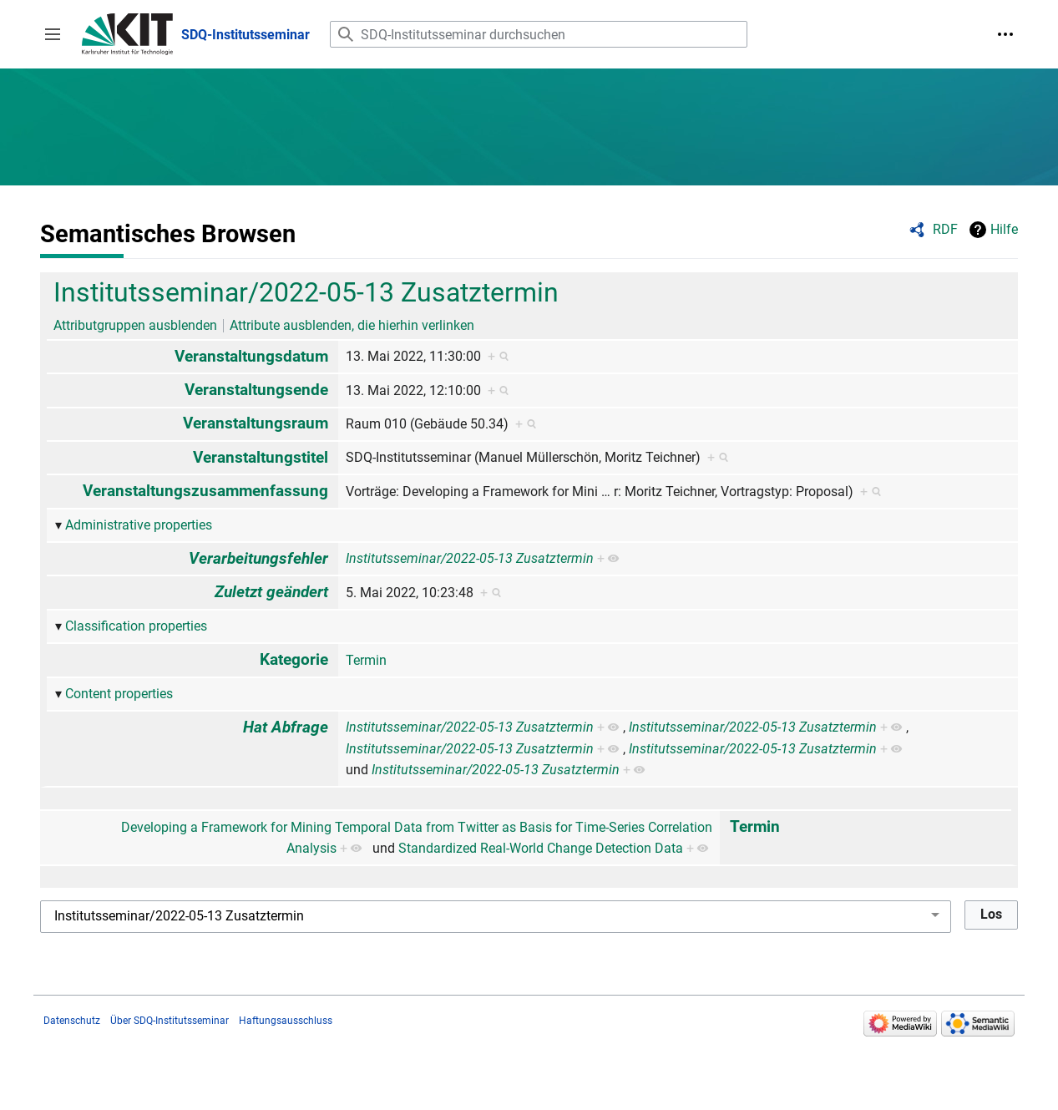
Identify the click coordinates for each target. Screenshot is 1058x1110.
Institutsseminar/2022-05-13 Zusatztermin (306, 292)
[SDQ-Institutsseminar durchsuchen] (538, 34)
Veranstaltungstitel (260, 457)
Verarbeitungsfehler (258, 558)
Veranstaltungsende (256, 389)
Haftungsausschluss (285, 1020)
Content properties (119, 694)
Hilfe (1004, 229)
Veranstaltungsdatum (251, 356)
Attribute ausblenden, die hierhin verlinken (352, 325)
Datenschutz (71, 1020)
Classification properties (136, 626)
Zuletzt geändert (271, 591)
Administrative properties (138, 525)
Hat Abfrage (285, 727)
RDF (945, 229)
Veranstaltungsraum (255, 423)
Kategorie (294, 659)
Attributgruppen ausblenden (135, 325)
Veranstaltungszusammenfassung (205, 490)
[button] (52, 34)
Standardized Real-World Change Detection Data (540, 848)
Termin (366, 660)
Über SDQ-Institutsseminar (169, 1020)
